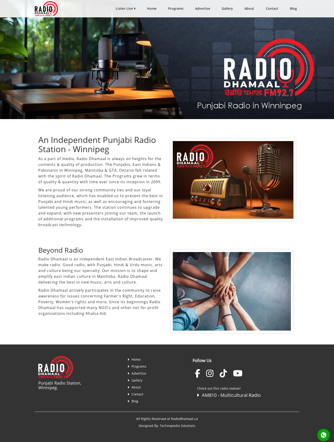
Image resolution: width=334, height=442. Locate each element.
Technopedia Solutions (177, 425)
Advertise (202, 8)
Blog (293, 8)
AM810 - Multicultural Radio (228, 395)
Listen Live (125, 8)
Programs (175, 8)
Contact (272, 8)
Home (152, 8)
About (249, 8)
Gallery (227, 8)
